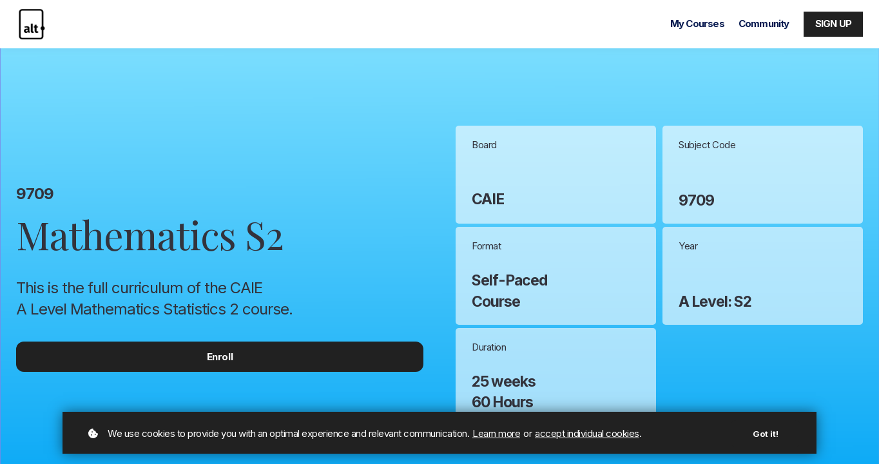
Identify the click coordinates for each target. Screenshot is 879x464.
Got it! (765, 434)
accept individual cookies (587, 433)
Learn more (496, 433)
